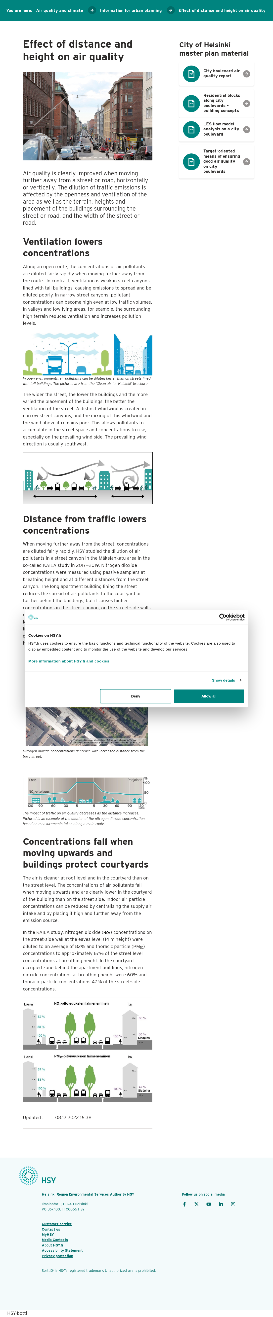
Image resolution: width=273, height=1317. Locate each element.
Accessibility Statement (62, 1250)
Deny (135, 696)
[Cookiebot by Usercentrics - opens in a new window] (223, 617)
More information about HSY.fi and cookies (68, 661)
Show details (223, 680)
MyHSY (48, 1234)
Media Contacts (55, 1240)
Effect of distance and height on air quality (222, 10)
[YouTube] (208, 1204)
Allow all (209, 696)
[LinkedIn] (221, 1204)
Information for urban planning (131, 10)
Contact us (51, 1229)
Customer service (57, 1224)
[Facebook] (184, 1204)
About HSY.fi (52, 1245)
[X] (196, 1204)
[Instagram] (233, 1204)
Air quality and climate (59, 10)
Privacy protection (57, 1256)
